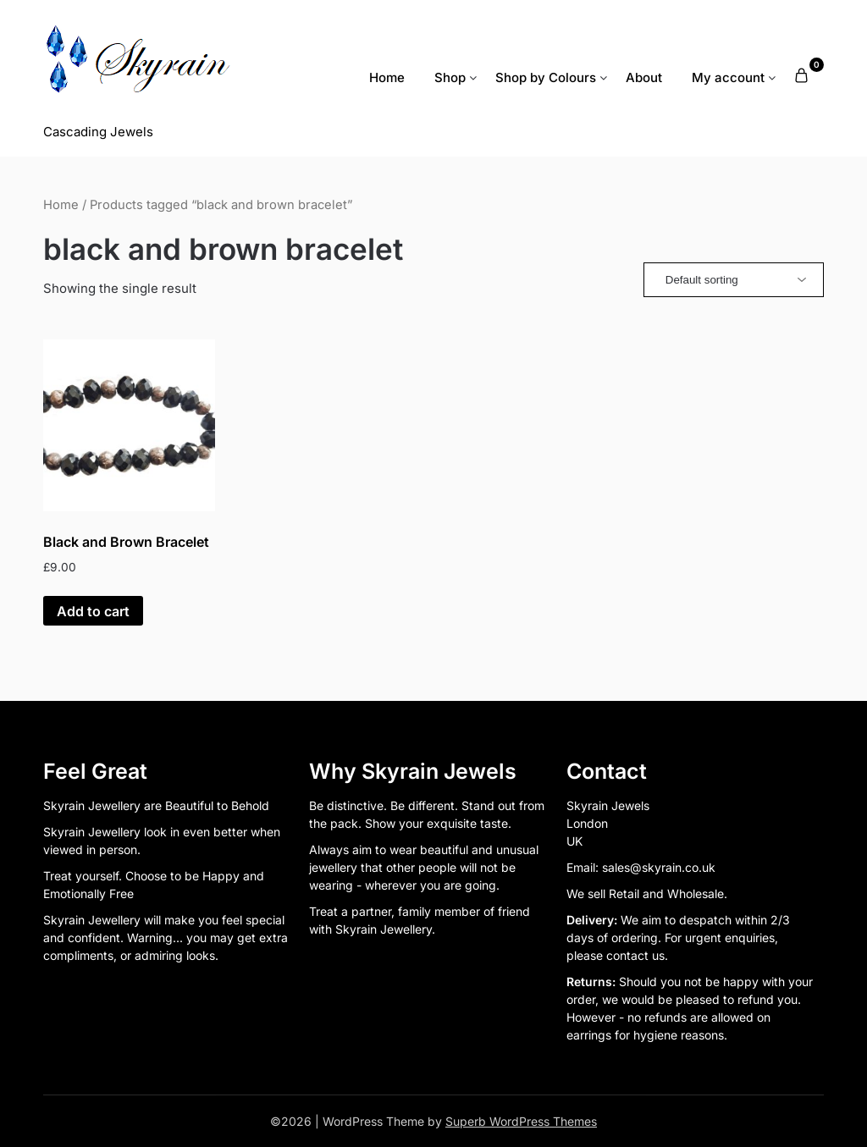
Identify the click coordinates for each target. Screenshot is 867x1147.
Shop (450, 77)
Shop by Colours (545, 77)
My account (728, 77)
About (644, 77)
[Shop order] (733, 279)
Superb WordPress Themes (521, 1121)
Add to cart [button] (93, 611)
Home (387, 77)
